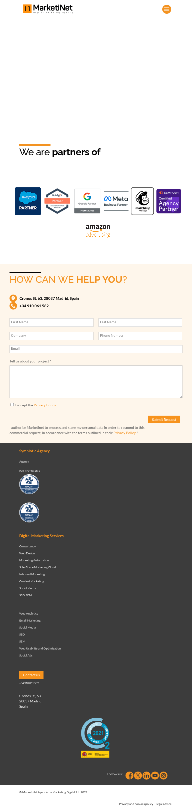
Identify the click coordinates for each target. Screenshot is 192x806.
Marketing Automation (34, 560)
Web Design (27, 553)
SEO (22, 595)
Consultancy (27, 546)
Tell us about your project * (30, 361)
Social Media (27, 588)
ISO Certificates (29, 471)
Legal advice (164, 804)
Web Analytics (28, 613)
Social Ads (25, 655)
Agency (24, 461)
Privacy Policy (45, 405)
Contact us (31, 675)
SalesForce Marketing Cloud (37, 567)
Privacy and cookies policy (136, 804)
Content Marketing (31, 581)
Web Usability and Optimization (40, 648)
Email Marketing (29, 620)
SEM (29, 595)
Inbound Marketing (32, 574)
